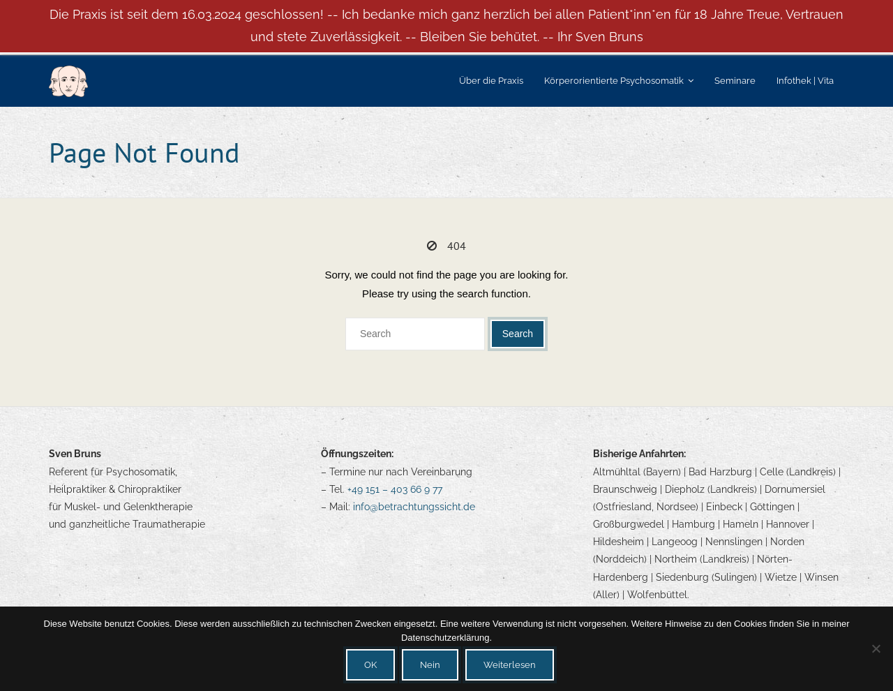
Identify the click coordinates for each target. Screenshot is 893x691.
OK (370, 665)
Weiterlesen (509, 665)
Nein (430, 665)
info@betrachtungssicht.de (414, 506)
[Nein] (876, 648)
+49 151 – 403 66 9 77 (394, 489)
